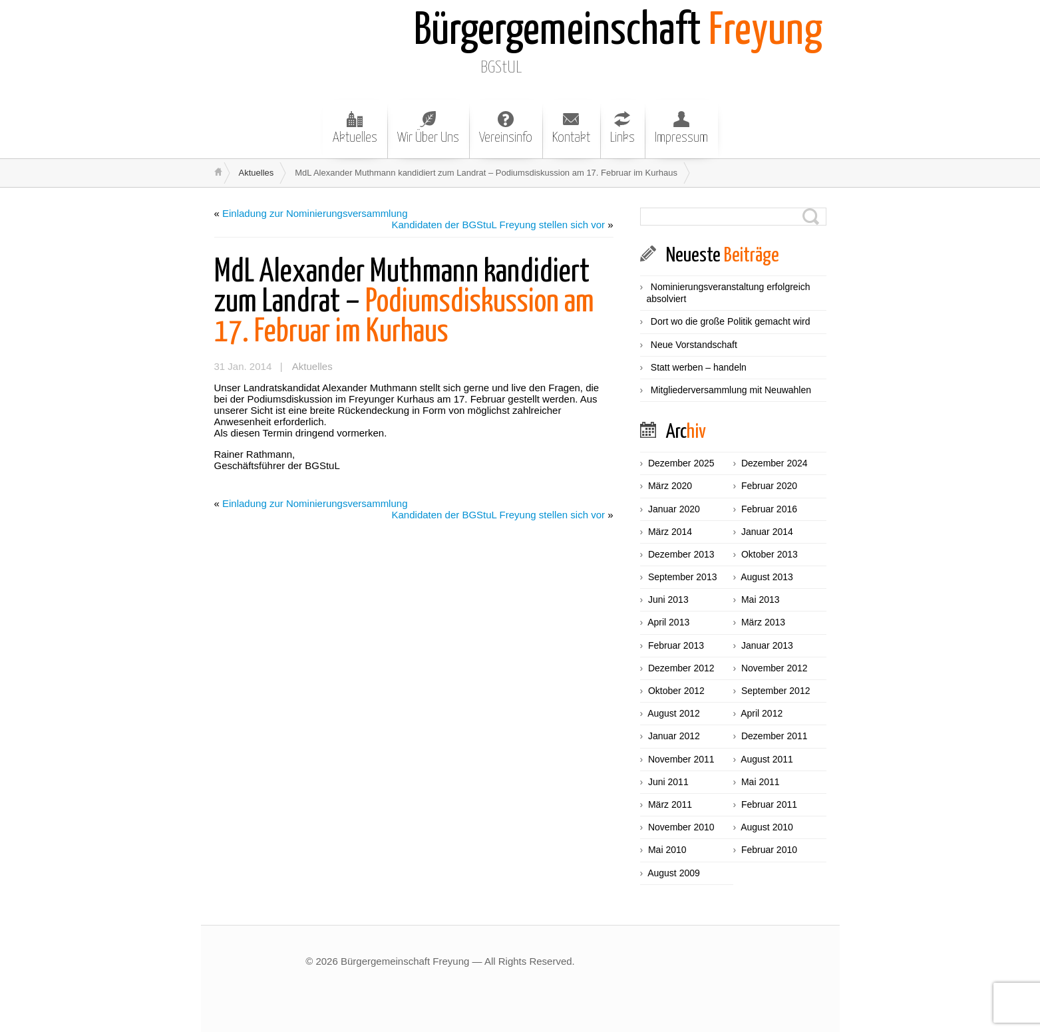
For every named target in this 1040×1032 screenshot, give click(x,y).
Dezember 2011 (774, 736)
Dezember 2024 (774, 463)
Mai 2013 (760, 599)
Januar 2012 (674, 736)
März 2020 (670, 485)
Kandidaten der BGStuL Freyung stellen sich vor (498, 224)
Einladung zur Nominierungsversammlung (314, 213)
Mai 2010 (667, 849)
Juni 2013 (668, 599)
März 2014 (670, 531)
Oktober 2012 (676, 690)
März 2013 (763, 622)
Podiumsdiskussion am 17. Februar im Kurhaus (404, 302)
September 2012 (775, 690)
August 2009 (673, 873)
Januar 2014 (767, 531)
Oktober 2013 (769, 554)
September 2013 (682, 577)
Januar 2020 (674, 509)
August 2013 (767, 577)
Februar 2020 (769, 485)
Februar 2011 (769, 804)
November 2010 (681, 827)
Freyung (618, 31)
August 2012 (673, 713)
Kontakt (571, 127)
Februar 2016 (769, 509)
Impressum (681, 127)
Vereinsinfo (505, 127)
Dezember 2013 (681, 554)
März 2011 (670, 804)
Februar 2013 (676, 645)
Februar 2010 (769, 849)
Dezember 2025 (681, 463)
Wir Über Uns (428, 127)
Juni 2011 (668, 781)
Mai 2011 (760, 781)
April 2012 (761, 713)
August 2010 (767, 827)
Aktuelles (355, 127)
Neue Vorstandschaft (694, 344)
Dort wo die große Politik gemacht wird (730, 321)
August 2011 (767, 759)
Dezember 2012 (681, 668)
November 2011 (681, 759)
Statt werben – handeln (699, 367)
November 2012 (774, 668)
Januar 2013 (767, 645)
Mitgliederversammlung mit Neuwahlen (731, 390)
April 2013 (668, 622)
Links (622, 127)
